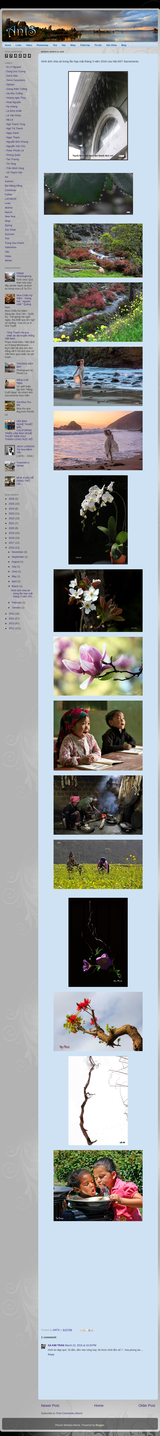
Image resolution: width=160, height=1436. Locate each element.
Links (18, 45)
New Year (10, 216)
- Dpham (9, 84)
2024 (12, 508)
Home (8, 45)
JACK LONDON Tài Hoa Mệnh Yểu (25, 449)
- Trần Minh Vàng (14, 168)
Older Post (147, 1405)
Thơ (55, 45)
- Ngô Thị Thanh (14, 128)
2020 (12, 528)
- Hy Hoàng (11, 106)
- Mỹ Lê (9, 119)
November (18, 552)
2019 (12, 533)
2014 (12, 618)
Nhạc (73, 45)
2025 (12, 503)
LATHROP (11, 199)
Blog (123, 45)
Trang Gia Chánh (14, 243)
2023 (12, 513)
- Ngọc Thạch (12, 137)
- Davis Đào (11, 75)
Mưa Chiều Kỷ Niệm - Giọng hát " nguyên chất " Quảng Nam (18, 301)
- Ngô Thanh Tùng (15, 124)
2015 (12, 613)
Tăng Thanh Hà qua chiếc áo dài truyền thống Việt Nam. (19, 335)
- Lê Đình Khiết (13, 111)
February (17, 602)
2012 (12, 628)
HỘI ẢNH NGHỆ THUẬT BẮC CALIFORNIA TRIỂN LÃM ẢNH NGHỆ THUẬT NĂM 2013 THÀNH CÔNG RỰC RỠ (19, 430)
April (14, 581)
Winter (8, 260)
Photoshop (42, 45)
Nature (8, 212)
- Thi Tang (10, 163)
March (15, 586)
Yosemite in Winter (23, 464)
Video (29, 45)
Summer (9, 234)
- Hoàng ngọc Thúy (15, 97)
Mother (9, 207)
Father (8, 194)
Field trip (85, 45)
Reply (51, 1354)
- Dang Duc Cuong (15, 71)
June (15, 571)
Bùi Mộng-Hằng (13, 185)
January (16, 607)
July (14, 566)
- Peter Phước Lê (14, 150)
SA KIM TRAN (56, 1345)
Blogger (100, 1425)
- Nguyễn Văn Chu (15, 146)
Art (6, 177)
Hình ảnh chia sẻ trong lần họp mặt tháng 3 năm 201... (22, 593)
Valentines (10, 247)
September (18, 556)
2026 (12, 498)
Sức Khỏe (111, 45)
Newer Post (50, 1405)
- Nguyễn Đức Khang (16, 141)
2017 (12, 542)
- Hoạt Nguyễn (13, 102)
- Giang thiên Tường (16, 89)
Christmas (10, 190)
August (16, 561)
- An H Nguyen (13, 67)
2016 (12, 547)
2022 (12, 518)
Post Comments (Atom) (69, 1413)
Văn (64, 45)
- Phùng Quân (12, 155)
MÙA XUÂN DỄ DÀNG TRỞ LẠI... (25, 480)
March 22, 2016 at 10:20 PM (80, 1345)
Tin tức (98, 45)
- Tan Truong (12, 159)
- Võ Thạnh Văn (13, 172)
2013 (12, 623)
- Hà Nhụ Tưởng (14, 93)
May (14, 576)
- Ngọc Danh (12, 133)
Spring (8, 225)
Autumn (9, 181)
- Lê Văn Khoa (13, 115)
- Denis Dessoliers (15, 80)
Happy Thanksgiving (24, 275)
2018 (12, 538)
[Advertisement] (19, 649)
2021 (12, 523)
